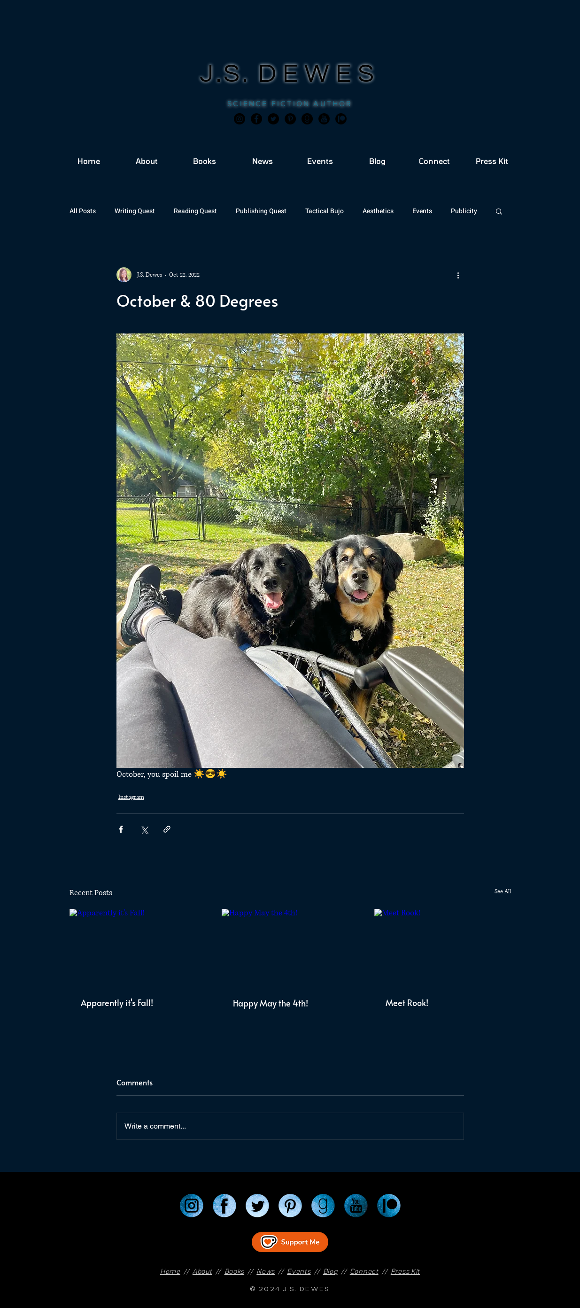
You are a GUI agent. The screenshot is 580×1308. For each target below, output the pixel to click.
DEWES (319, 74)
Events (422, 211)
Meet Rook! (407, 1002)
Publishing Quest (261, 211)
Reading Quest (195, 211)
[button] (499, 211)
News (265, 1271)
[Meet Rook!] (442, 947)
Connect (364, 1271)
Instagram (131, 797)
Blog (330, 1271)
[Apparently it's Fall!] (138, 947)
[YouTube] (356, 1205)
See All (503, 892)
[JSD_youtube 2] (324, 118)
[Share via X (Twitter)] (143, 829)
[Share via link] (166, 829)
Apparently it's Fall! (117, 1002)
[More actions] (458, 274)
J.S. (229, 74)
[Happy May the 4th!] (290, 947)
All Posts (83, 211)
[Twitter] (273, 118)
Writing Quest (135, 211)
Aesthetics (378, 211)
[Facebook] (256, 118)
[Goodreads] (307, 118)
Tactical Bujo (324, 211)
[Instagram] (239, 118)
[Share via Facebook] (120, 829)
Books (234, 1271)
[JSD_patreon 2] (341, 118)
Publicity (464, 211)
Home (170, 1271)
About (202, 1271)
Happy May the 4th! (270, 1003)
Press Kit (405, 1271)
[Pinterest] (290, 118)
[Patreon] (389, 1205)
